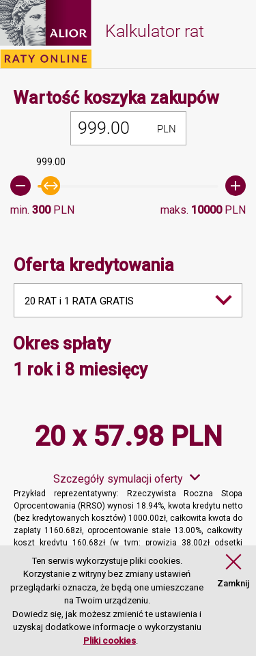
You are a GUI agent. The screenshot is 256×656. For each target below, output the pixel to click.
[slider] (128, 185)
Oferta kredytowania (94, 265)
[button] (233, 571)
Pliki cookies (109, 641)
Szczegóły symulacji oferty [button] (118, 478)
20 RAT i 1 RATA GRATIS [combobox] (79, 301)
